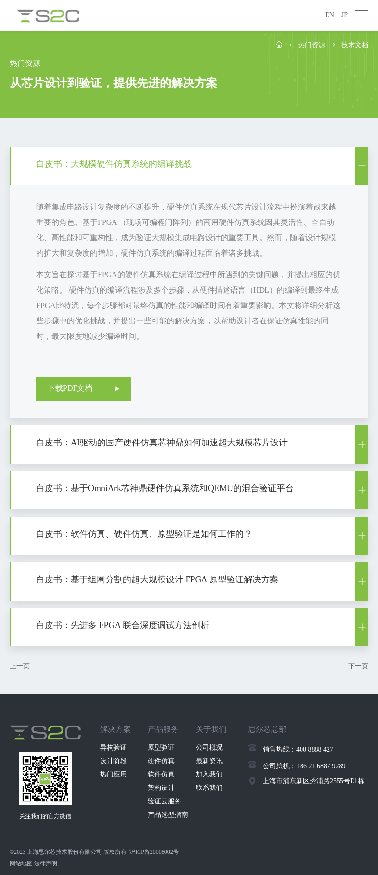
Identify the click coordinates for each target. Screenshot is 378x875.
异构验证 (113, 747)
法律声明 (45, 863)
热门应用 (113, 774)
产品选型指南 (168, 814)
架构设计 (161, 787)
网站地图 (21, 863)
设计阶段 (113, 760)
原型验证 (161, 747)
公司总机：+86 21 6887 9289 (304, 766)
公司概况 (209, 747)
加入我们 (209, 774)
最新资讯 (209, 760)
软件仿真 (161, 774)
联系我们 (209, 787)
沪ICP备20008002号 (154, 852)
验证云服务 (164, 801)
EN (329, 15)
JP (344, 15)
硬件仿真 (161, 760)
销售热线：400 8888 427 (298, 749)
